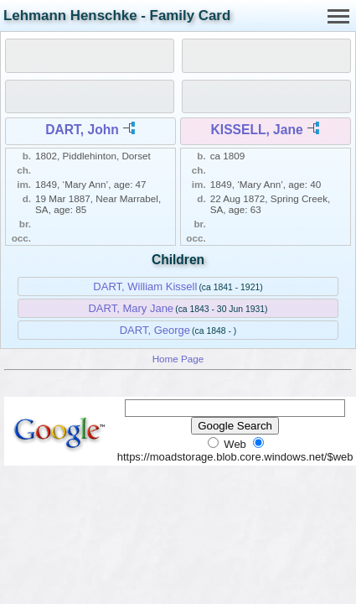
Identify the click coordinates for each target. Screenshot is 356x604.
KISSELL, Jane (257, 129)
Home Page (178, 358)
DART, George (155, 330)
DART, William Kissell (145, 286)
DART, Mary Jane (130, 308)
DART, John (82, 129)
